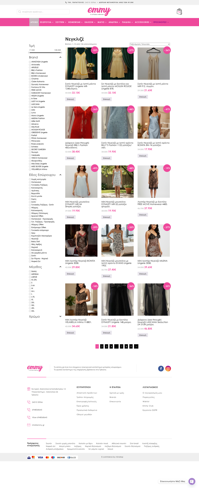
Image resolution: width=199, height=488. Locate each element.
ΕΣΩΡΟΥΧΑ (46, 22)
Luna (33, 112)
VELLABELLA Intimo (39, 169)
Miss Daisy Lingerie (39, 163)
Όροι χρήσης (83, 405)
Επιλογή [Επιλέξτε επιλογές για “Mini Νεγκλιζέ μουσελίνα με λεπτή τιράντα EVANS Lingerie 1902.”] (106, 276)
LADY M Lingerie (38, 101)
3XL (32, 305)
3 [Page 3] (106, 346)
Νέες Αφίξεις (36, 244)
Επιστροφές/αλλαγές (87, 401)
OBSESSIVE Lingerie (39, 132)
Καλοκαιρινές (37, 187)
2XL (32, 302)
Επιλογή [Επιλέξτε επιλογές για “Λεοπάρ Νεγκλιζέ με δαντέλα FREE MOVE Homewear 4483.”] (142, 214)
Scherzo (34, 146)
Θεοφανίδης (36, 160)
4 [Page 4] (111, 346)
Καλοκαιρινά (36, 250)
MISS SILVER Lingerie (39, 166)
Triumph (34, 152)
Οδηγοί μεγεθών (84, 414)
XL (32, 299)
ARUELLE (34, 67)
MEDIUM (34, 274)
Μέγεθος (45, 266)
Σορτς (33, 199)
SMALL (34, 271)
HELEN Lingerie (37, 95)
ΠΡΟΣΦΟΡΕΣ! (161, 22)
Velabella (35, 155)
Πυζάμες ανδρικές (151, 446)
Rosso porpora (37, 143)
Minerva (34, 124)
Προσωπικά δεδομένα (87, 410)
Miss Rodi (35, 126)
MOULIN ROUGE (38, 129)
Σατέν (33, 202)
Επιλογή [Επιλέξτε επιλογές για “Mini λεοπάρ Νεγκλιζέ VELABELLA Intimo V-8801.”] (70, 332)
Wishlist (146, 401)
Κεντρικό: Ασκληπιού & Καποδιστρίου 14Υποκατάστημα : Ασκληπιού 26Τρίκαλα (49, 392)
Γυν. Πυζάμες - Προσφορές (42, 221)
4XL (32, 308)
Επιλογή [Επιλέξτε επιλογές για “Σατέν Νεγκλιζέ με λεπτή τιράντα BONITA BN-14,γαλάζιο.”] (142, 156)
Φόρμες (34, 207)
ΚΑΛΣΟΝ (90, 22)
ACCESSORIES (143, 22)
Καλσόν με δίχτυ (86, 443)
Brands (113, 397)
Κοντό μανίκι (36, 196)
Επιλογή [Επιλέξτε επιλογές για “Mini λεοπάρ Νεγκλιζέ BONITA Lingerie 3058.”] (70, 274)
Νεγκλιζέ (34, 238)
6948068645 (34, 409)
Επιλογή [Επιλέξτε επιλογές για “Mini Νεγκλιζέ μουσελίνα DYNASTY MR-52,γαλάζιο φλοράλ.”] (106, 217)
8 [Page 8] (126, 346)
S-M (33, 285)
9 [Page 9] (131, 346)
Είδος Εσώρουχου (45, 174)
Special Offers (37, 216)
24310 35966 (35, 402)
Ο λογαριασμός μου (152, 392)
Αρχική (34, 22)
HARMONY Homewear (41, 93)
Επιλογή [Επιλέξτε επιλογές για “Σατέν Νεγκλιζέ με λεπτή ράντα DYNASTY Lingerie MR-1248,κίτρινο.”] (70, 99)
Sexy (33, 233)
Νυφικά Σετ (35, 261)
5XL (32, 311)
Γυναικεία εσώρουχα (40, 230)
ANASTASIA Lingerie (39, 61)
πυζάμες (77, 446)
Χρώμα (45, 316)
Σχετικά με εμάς (117, 392)
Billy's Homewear (38, 73)
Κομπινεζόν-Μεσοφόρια (41, 235)
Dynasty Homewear (39, 84)
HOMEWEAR (75, 22)
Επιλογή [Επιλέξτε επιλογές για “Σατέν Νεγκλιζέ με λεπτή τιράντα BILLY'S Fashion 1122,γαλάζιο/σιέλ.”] (106, 158)
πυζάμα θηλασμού (113, 446)
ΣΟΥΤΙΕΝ (61, 22)
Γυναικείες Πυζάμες (39, 184)
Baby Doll (35, 241)
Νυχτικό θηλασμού (93, 446)
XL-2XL (34, 279)
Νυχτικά (34, 247)
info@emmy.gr (35, 425)
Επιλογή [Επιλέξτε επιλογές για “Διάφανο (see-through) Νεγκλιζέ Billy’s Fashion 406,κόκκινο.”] (70, 158)
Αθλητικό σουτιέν (119, 443)
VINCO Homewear (39, 158)
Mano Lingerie (37, 115)
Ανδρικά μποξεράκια (54, 449)
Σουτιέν (49, 443)
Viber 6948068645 (37, 417)
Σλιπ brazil (134, 443)
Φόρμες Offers (37, 224)
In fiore (34, 98)
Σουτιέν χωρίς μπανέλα (65, 443)
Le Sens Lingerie (38, 107)
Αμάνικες (35, 190)
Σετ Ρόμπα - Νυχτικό (39, 258)
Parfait (34, 135)
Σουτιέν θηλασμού (132, 446)
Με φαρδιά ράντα (39, 252)
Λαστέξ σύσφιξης (149, 443)
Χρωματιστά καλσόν (76, 449)
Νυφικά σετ (50, 446)
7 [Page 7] (121, 346)
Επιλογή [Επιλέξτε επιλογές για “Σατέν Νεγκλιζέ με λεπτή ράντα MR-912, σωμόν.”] (142, 96)
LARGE (34, 277)
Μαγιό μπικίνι (64, 446)
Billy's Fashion (37, 70)
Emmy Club (148, 405)
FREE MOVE (36, 90)
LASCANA (35, 104)
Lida (33, 109)
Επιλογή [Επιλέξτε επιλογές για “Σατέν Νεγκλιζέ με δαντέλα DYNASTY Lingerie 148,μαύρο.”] (106, 332)
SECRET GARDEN (38, 149)
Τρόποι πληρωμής (85, 397)
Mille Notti (35, 121)
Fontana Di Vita (38, 87)
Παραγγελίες (149, 397)
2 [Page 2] (101, 346)
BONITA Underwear (39, 76)
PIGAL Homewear (38, 138)
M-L (32, 291)
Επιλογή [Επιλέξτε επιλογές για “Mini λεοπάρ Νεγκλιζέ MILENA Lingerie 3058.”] (142, 274)
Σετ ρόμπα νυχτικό (96, 449)
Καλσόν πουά (102, 443)
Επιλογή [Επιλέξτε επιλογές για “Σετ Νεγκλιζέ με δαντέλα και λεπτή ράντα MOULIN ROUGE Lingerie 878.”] (106, 99)
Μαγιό (110, 449)
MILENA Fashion (38, 118)
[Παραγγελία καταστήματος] (150, 44)
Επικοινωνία (115, 401)
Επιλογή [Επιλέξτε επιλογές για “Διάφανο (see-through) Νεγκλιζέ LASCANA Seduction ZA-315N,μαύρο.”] (142, 335)
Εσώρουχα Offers (38, 227)
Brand (45, 57)
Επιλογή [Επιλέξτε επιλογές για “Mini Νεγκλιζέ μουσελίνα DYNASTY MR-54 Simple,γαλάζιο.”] (70, 217)
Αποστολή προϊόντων (87, 392)
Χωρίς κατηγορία (38, 179)
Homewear (36, 182)
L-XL (33, 296)
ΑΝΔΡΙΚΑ (114, 22)
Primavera (35, 141)
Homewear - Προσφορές (42, 219)
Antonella (35, 64)
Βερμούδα (35, 193)
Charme (34, 78)
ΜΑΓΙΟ (102, 22)
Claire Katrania (37, 81)
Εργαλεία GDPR (150, 410)
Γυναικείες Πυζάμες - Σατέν (42, 204)
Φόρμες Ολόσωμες (39, 213)
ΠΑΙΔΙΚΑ (127, 22)
